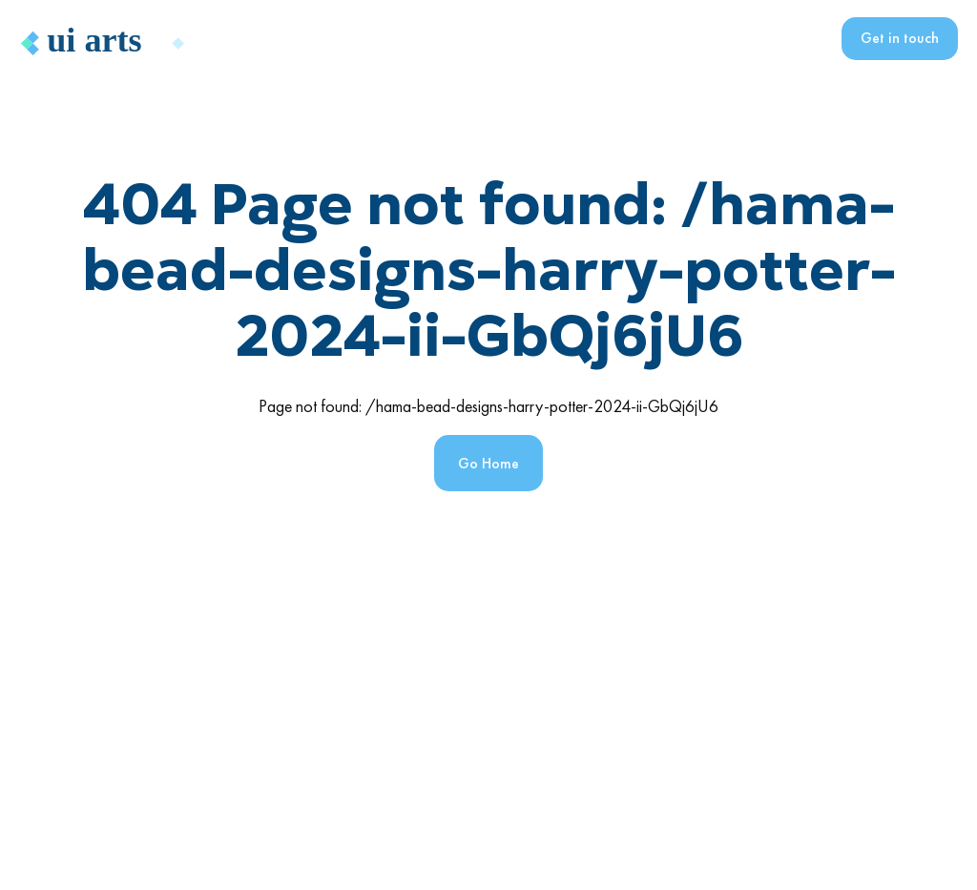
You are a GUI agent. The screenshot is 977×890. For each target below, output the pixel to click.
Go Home (488, 463)
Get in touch (900, 38)
